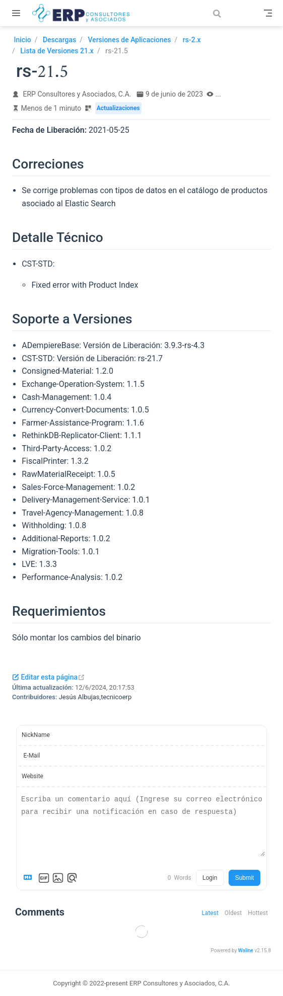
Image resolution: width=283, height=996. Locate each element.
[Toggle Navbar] (268, 13)
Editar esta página (48, 677)
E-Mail (32, 755)
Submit (244, 877)
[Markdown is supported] (30, 878)
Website (32, 776)
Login (209, 877)
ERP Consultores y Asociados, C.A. (77, 94)
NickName (36, 734)
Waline (245, 950)
